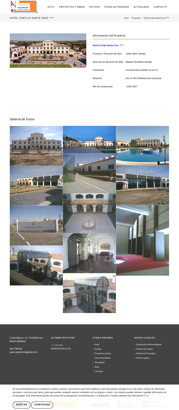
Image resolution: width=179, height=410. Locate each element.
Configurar (42, 404)
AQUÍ (146, 395)
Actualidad (99, 362)
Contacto (99, 371)
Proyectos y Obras (103, 353)
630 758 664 (16, 348)
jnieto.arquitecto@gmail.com (23, 352)
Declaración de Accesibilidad (148, 344)
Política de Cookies (144, 349)
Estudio (98, 349)
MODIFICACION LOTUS (61, 349)
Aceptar (21, 404)
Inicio (126, 18)
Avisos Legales (142, 358)
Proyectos (136, 18)
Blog (97, 367)
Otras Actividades (103, 358)
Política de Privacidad (145, 353)
